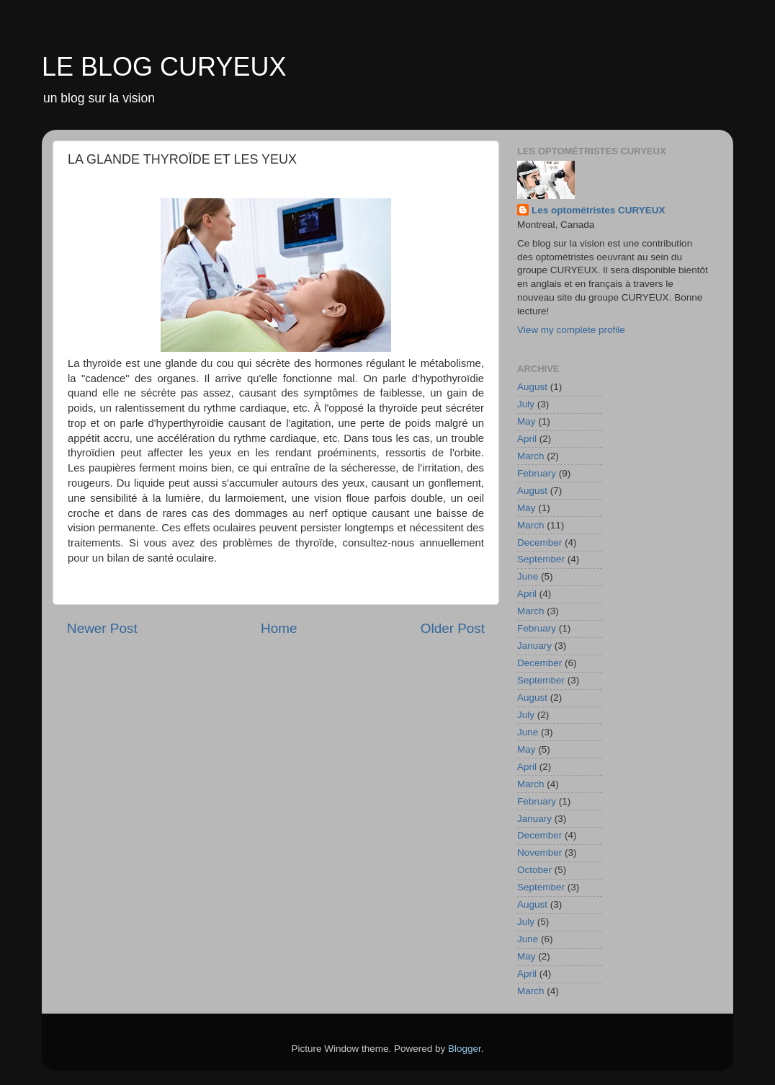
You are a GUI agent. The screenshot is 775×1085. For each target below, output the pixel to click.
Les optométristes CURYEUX (599, 210)
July (525, 404)
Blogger (464, 1048)
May (526, 421)
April (527, 438)
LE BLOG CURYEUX (164, 66)
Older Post (453, 628)
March (531, 456)
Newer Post (102, 628)
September (541, 559)
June (527, 576)
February (536, 473)
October (534, 869)
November (539, 852)
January (534, 645)
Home (279, 628)
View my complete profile (571, 329)
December (539, 542)
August (532, 386)
